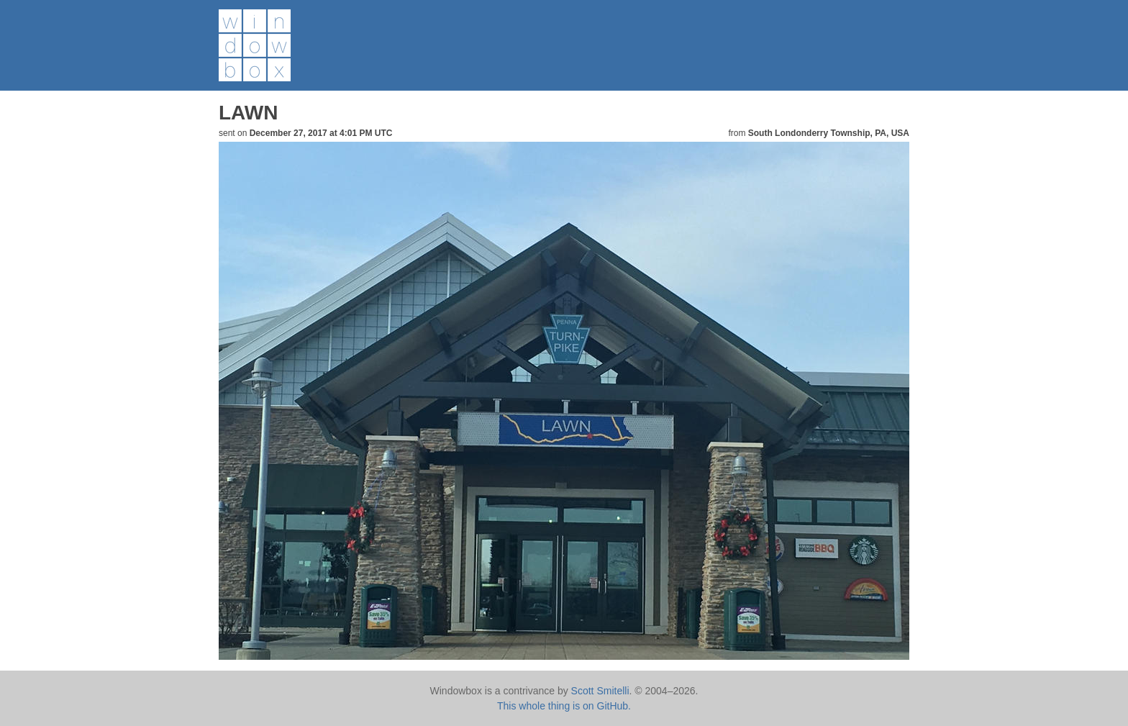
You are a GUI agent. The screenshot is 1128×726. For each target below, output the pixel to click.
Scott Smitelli (600, 690)
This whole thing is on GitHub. (564, 706)
